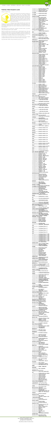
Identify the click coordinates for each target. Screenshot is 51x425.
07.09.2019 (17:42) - (40, 193)
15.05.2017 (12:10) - (40, 286)
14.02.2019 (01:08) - (40, 204)
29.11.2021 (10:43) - (38, 84)
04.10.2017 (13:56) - (40, 267)
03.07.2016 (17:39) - (39, 323)
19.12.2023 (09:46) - (38, 27)
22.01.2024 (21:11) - (37, 25)
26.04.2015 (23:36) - (39, 387)
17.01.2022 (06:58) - (38, 79)
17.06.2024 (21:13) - (40, 20)
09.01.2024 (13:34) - (38, 26)
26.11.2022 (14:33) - (39, 48)
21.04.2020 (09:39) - (39, 169)
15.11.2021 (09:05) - (39, 86)
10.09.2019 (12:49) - (40, 191)
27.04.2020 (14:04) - (38, 165)
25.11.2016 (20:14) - (39, 302)
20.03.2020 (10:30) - (37, 177)
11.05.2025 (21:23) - (39, 18)
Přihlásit (49, 0)
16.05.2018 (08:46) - (39, 247)
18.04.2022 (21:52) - (38, 66)
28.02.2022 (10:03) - (38, 74)
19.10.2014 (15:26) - (37, 409)
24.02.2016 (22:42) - (38, 339)
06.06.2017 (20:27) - (40, 280)
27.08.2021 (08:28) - (40, 97)
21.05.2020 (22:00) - (40, 151)
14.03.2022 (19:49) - (38, 71)
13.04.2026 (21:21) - (40, 8)
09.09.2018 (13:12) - (39, 220)
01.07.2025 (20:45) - (39, 17)
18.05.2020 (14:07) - (39, 152)
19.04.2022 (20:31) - (40, 65)
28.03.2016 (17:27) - (39, 329)
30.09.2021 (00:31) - (39, 90)
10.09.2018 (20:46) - (38, 218)
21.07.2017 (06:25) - (40, 274)
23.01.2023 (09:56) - (39, 43)
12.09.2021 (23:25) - (38, 96)
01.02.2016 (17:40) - (38, 343)
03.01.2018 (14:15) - (40, 264)
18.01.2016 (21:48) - (37, 346)
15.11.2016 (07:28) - (38, 304)
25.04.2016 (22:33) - (38, 326)
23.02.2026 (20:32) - (40, 10)
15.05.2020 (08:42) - (39, 154)
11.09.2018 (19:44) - (39, 217)
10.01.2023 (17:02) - (38, 45)
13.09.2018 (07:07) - (40, 215)
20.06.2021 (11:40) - (40, 104)
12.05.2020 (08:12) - (39, 158)
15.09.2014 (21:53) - (36, 411)
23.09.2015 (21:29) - (40, 363)
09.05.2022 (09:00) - (38, 61)
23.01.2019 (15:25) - (40, 208)
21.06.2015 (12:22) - (39, 379)
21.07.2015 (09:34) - (39, 374)
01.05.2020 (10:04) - (39, 164)
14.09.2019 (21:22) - (37, 190)
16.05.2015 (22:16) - (39, 383)
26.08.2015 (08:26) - (38, 368)
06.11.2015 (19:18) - (39, 353)
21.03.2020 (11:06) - (39, 176)
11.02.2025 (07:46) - (39, 19)
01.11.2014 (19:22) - (37, 405)
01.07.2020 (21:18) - (40, 146)
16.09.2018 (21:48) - (40, 213)
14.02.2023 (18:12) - (37, 42)
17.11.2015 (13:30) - (38, 352)
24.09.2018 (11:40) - (40, 212)
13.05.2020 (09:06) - (38, 156)
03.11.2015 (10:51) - (40, 355)
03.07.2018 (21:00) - (40, 238)
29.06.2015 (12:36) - (38, 378)
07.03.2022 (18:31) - (38, 73)
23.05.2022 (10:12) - (38, 59)
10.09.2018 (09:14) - (38, 219)
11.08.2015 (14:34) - (40, 373)
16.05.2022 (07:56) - (40, 60)
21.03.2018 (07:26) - (40, 258)
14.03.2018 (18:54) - (40, 259)
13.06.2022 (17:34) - (38, 56)
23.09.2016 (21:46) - (39, 307)
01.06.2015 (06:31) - (39, 380)
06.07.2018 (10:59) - (40, 236)
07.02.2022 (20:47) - (38, 76)
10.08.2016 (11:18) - (39, 311)
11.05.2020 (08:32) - (39, 159)
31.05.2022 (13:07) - (39, 58)
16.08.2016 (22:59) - (39, 310)
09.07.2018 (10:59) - (40, 234)
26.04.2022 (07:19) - (38, 63)
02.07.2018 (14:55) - (40, 239)
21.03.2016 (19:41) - (39, 334)
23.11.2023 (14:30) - (39, 29)
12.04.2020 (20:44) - (38, 171)
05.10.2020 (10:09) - (40, 123)
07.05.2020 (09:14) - (38, 160)
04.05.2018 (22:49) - (38, 250)
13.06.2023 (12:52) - (39, 34)
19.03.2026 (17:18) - (39, 9)
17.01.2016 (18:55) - (39, 351)
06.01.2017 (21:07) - (37, 297)
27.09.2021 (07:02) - (40, 91)
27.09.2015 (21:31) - (38, 362)
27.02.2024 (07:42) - (40, 24)
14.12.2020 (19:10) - (38, 120)
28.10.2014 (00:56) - (38, 407)
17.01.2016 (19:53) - (38, 349)
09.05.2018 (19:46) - (38, 248)
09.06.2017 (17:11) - (40, 279)
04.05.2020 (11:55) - (37, 162)
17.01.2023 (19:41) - (40, 44)
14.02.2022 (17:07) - (38, 75)
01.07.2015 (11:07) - (38, 377)
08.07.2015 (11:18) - (38, 375)
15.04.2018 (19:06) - (39, 253)
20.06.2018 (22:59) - (40, 243)
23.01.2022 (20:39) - (37, 78)
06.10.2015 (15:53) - (37, 359)
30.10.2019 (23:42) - (39, 189)
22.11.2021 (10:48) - (39, 85)
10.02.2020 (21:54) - (38, 181)
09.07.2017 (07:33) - (38, 276)
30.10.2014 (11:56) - (39, 406)
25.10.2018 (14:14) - (40, 210)
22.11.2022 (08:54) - (38, 49)
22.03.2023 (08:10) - (40, 41)
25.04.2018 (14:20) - (39, 252)
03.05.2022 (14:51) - (39, 62)
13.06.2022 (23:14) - (38, 55)
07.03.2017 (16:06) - (39, 292)
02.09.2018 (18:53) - (38, 223)
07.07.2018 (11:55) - (40, 235)
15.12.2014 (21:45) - (38, 401)
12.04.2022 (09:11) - (38, 67)
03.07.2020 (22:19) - (40, 143)
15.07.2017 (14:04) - (38, 275)
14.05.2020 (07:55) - (40, 155)
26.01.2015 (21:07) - (37, 398)
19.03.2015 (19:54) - (40, 390)
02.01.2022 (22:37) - (39, 81)
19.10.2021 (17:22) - (40, 88)
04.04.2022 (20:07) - (39, 68)
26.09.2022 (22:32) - (39, 50)
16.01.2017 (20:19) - (38, 296)
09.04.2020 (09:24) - (39, 174)
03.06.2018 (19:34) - (39, 244)
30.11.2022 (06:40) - (36, 47)
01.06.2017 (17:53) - (37, 281)
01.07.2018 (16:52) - (40, 240)
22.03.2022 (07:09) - (38, 70)
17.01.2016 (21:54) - (40, 347)
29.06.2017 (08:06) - (39, 277)
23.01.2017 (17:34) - (39, 295)
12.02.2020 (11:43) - (38, 178)
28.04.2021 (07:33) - (39, 115)
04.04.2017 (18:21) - (38, 289)
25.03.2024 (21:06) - (37, 22)
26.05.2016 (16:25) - (40, 325)
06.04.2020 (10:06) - (39, 175)
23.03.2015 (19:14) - (38, 389)
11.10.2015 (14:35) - (39, 358)
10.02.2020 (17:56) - (38, 182)
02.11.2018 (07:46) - (38, 209)
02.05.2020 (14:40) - (38, 163)
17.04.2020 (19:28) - (38, 170)
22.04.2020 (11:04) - (38, 168)
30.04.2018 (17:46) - (38, 251)
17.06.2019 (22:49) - (40, 202)
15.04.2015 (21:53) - (39, 388)
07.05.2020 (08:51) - (38, 161)
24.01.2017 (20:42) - (37, 293)
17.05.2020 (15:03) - (38, 153)
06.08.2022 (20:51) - (39, 51)
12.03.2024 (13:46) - (38, 23)
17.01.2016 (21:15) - (38, 348)
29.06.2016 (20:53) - (37, 324)
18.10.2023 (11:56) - (38, 32)
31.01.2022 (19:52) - (37, 77)
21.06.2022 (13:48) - (40, 54)
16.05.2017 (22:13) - (36, 284)
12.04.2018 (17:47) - (39, 254)
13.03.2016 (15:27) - (39, 335)
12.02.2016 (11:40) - (40, 341)
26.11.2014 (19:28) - (40, 404)
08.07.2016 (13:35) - (40, 318)
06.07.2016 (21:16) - (39, 320)
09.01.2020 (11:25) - (40, 186)
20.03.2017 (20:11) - (37, 290)
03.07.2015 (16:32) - (39, 376)
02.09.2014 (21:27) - (39, 415)
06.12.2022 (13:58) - (38, 46)
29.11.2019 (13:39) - (39, 187)
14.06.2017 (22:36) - (40, 278)
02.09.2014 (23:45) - (39, 414)
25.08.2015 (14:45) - (37, 370)
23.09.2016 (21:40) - (40, 308)
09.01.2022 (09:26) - (38, 80)
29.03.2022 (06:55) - (38, 69)
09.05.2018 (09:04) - (37, 249)
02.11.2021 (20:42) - (39, 87)
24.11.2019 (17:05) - (38, 188)
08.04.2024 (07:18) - (39, 21)
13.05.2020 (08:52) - (38, 157)
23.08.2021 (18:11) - (40, 98)
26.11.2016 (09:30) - (39, 299)
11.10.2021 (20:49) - (39, 89)
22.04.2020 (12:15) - (39, 167)
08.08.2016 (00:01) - (38, 313)
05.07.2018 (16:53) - (40, 237)
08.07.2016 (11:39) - (39, 319)
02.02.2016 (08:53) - (38, 342)
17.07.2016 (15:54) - (40, 312)
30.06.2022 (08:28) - (39, 53)
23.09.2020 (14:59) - (37, 124)
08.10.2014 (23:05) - (38, 410)
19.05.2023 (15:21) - (40, 37)
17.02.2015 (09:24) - (38, 395)
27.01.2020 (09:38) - (39, 184)
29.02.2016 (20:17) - (40, 338)
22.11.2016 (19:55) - (38, 303)
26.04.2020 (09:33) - (39, 166)
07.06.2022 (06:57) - (38, 57)
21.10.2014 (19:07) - (36, 408)
